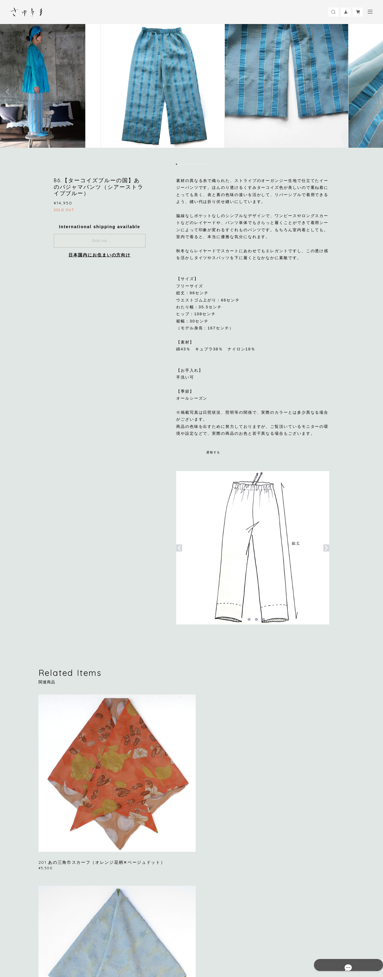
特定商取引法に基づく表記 (134, 944)
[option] (191, 91)
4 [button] (188, 164)
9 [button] (207, 164)
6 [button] (196, 164)
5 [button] (192, 164)
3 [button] (184, 164)
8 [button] (203, 164)
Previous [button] (9, 92)
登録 (300, 870)
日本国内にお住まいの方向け (99, 255)
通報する (213, 452)
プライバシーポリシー (88, 944)
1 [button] (176, 164)
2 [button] (180, 164)
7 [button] (200, 164)
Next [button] (374, 92)
